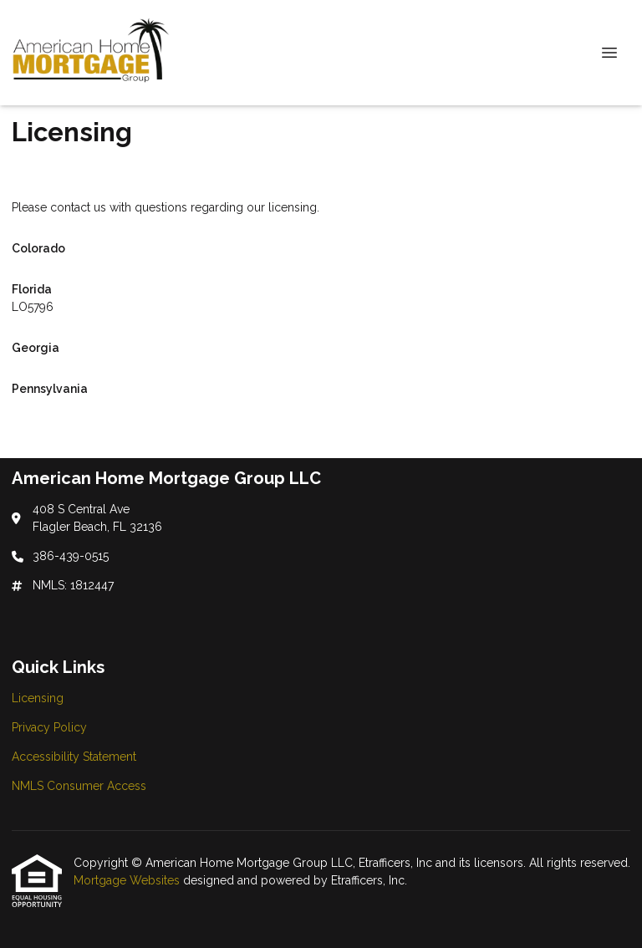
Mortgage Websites (128, 880)
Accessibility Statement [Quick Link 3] (74, 756)
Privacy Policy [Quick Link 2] (49, 727)
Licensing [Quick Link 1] (38, 698)
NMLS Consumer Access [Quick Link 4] (79, 786)
